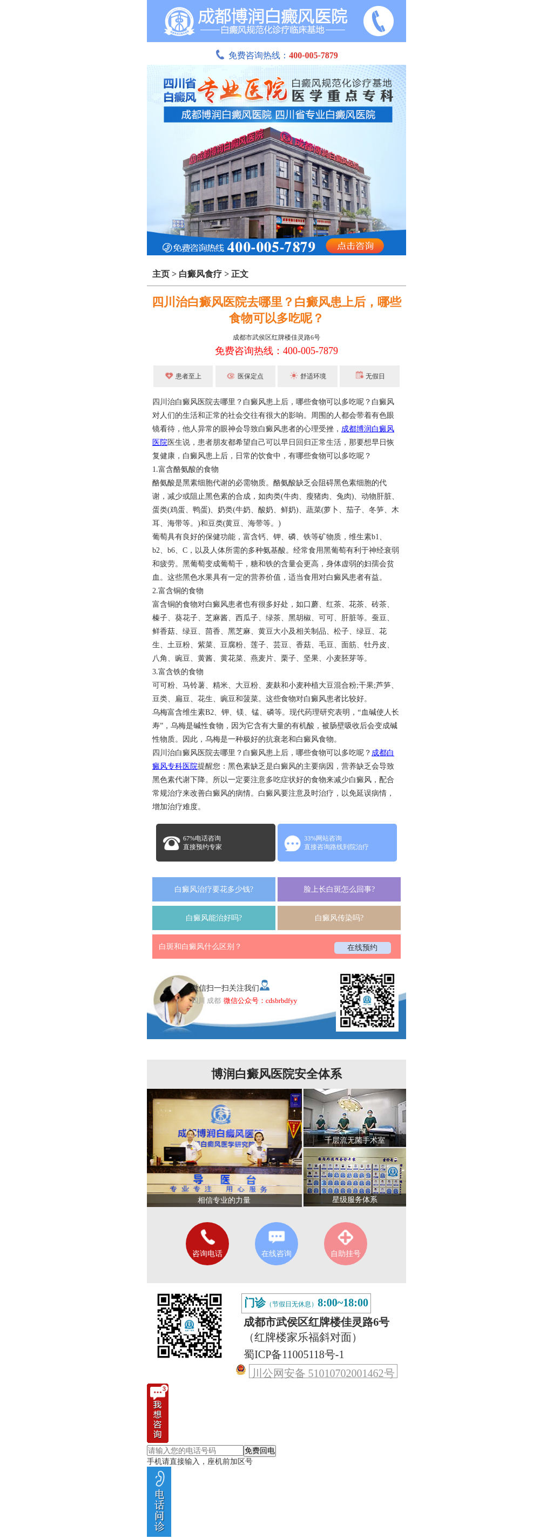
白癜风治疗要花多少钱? (213, 889)
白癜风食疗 (200, 274)
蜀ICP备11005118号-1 (294, 1354)
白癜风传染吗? (339, 918)
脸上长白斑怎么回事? (339, 889)
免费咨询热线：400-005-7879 (276, 350)
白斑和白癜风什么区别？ (200, 947)
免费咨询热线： (276, 55)
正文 (239, 274)
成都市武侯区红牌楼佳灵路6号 (276, 337)
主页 (161, 274)
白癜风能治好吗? (214, 918)
